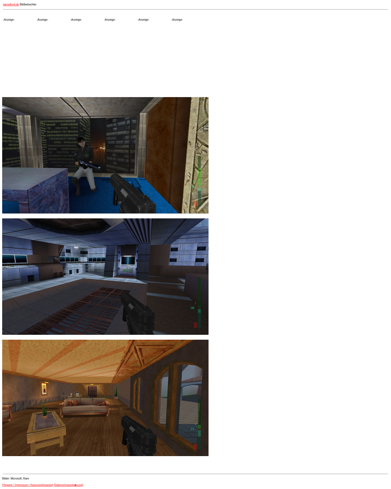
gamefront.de (11, 4)
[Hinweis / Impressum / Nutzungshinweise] (27, 485)
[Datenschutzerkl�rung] (68, 485)
